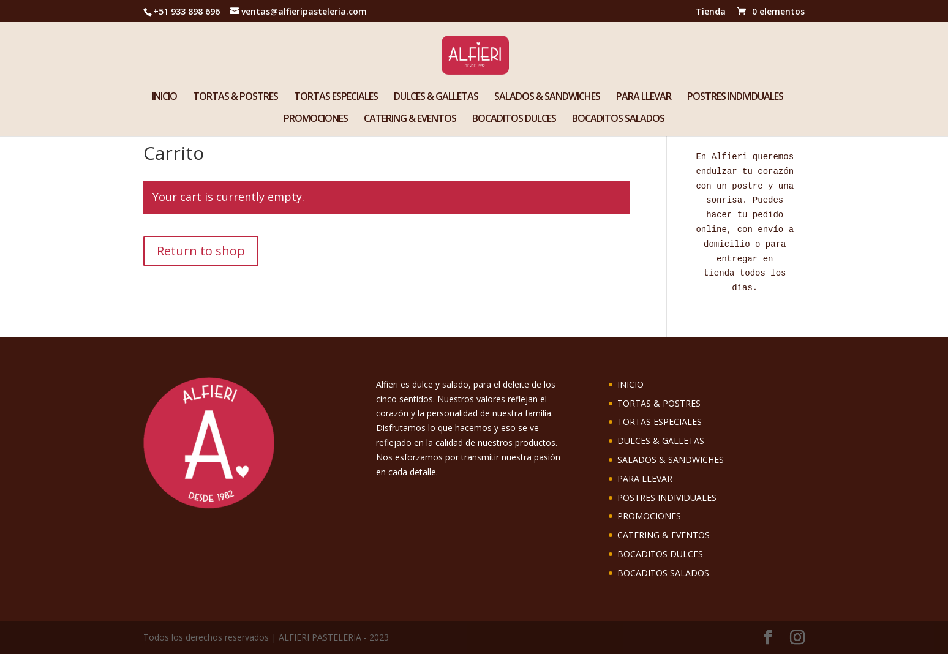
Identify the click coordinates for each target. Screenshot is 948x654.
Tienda (711, 12)
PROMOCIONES (316, 119)
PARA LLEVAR (643, 97)
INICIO (164, 97)
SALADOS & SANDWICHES (547, 97)
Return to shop (201, 250)
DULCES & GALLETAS (436, 97)
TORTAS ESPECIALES (336, 97)
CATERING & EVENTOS (410, 119)
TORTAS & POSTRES (235, 97)
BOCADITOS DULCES (514, 119)
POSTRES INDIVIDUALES (735, 97)
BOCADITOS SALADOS (618, 119)
